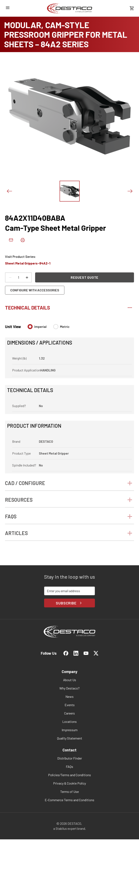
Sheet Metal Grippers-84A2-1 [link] (27, 263)
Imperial (40, 326)
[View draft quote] (131, 8)
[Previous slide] (9, 191)
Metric (65, 326)
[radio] (30, 326)
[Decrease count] (10, 277)
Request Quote (84, 277)
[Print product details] (22, 240)
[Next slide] (130, 191)
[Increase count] (27, 277)
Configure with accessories (34, 290)
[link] (69, 8)
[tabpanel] (69, 396)
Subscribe (69, 602)
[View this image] (70, 191)
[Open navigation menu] (7, 7)
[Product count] (18, 277)
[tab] (69, 307)
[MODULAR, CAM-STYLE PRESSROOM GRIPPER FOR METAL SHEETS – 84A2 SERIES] (69, 34)
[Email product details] (11, 240)
